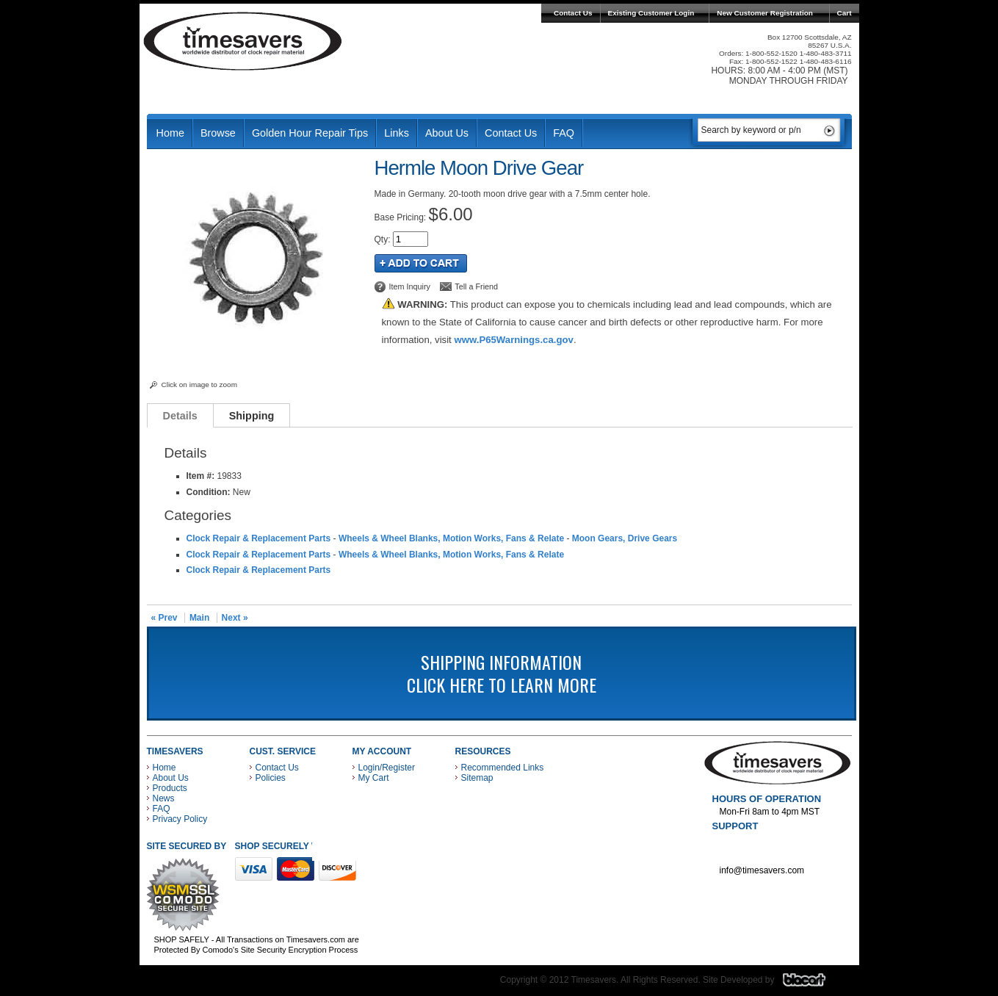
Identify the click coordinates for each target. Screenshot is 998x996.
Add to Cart (421, 263)
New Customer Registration (765, 13)
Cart (844, 13)
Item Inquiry (409, 286)
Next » (235, 618)
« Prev (164, 618)
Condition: (209, 492)
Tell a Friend (476, 286)
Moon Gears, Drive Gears (624, 538)
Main (199, 618)
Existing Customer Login (651, 13)
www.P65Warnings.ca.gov (513, 339)
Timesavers (243, 41)
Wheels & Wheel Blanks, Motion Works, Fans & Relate (451, 538)
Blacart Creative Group (813, 983)
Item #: (202, 476)
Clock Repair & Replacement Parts (259, 538)
